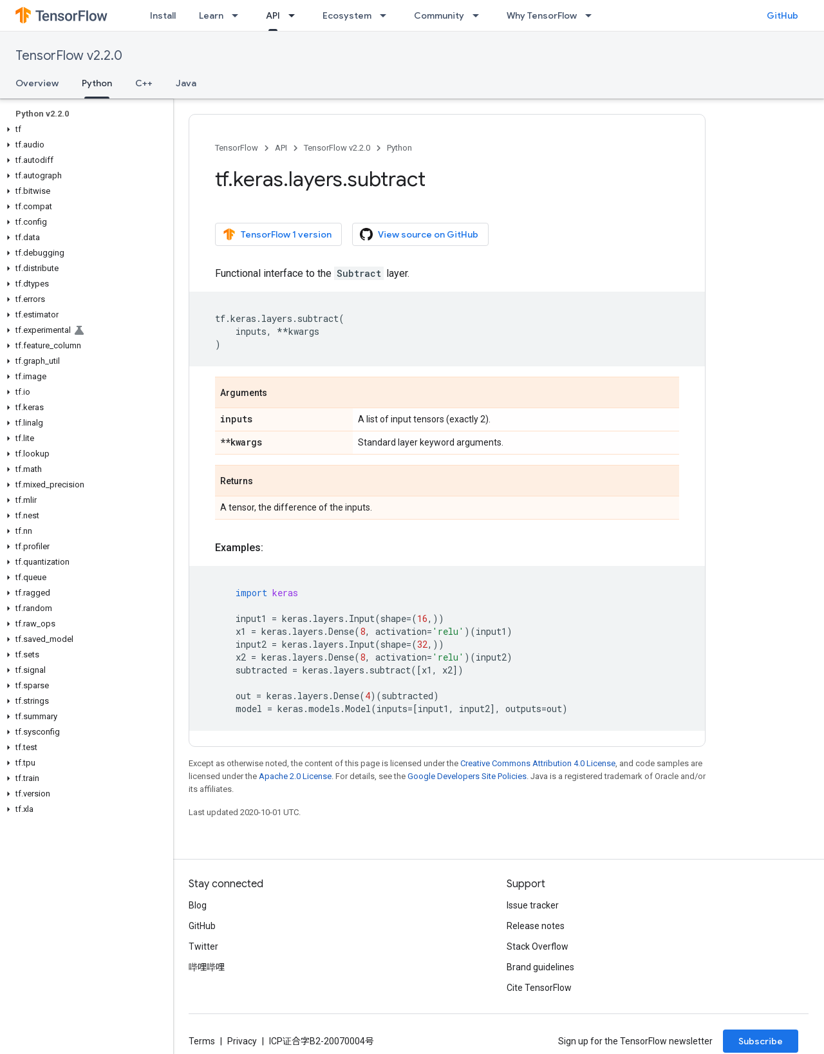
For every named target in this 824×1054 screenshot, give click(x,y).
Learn (211, 15)
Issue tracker (533, 905)
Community (439, 15)
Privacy (242, 1041)
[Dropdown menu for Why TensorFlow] (592, 15)
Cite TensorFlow (539, 988)
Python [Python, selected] (97, 83)
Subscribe (760, 1041)
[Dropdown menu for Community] (479, 15)
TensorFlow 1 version (277, 234)
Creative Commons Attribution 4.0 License (537, 763)
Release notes (536, 926)
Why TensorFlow (542, 15)
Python (399, 148)
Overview (37, 83)
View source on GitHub (419, 234)
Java (186, 83)
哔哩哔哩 (207, 967)
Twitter (203, 946)
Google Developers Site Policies (467, 776)
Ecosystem (347, 15)
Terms (202, 1041)
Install (163, 15)
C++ (144, 83)
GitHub (782, 15)
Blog (198, 905)
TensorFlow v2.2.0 (68, 56)
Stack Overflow (537, 946)
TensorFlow (236, 148)
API (281, 148)
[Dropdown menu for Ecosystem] (386, 15)
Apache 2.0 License (295, 776)
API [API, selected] (273, 15)
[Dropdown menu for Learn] (238, 15)
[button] (84, 129)
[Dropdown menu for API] (295, 15)
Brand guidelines (540, 967)
